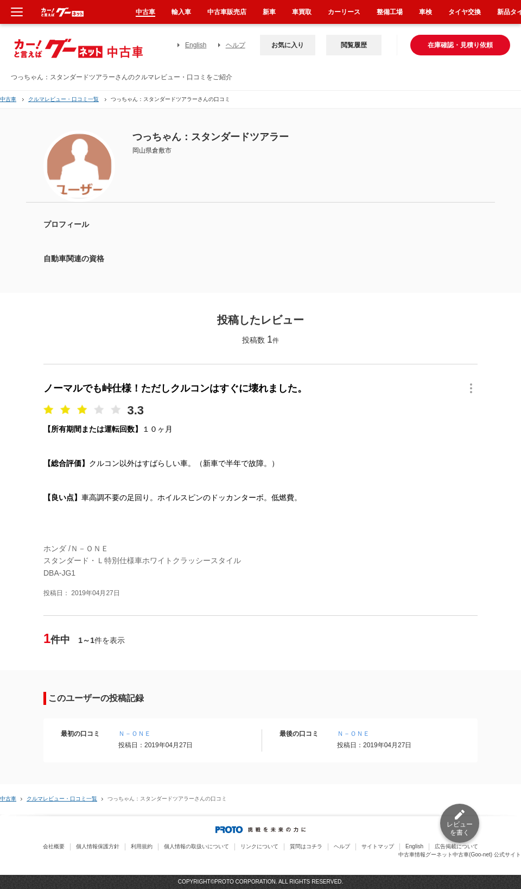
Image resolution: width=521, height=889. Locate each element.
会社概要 (54, 846)
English (195, 45)
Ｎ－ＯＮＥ (134, 733)
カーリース (344, 12)
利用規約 (142, 846)
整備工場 (390, 12)
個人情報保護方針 (97, 846)
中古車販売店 (226, 12)
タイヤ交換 (464, 12)
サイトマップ (377, 846)
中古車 (8, 99)
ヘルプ (235, 45)
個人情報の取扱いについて (196, 846)
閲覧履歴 (354, 45)
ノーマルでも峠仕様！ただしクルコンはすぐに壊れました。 (175, 388)
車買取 (302, 12)
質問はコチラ (306, 846)
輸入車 (181, 12)
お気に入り (287, 45)
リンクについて (259, 846)
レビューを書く (460, 828)
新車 (269, 12)
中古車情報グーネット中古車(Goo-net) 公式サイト (459, 855)
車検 (425, 12)
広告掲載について (456, 846)
